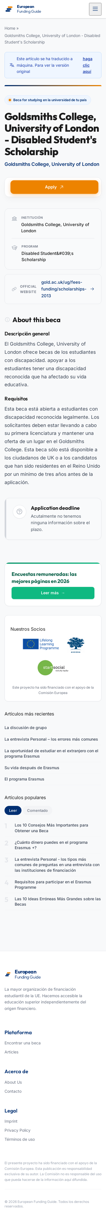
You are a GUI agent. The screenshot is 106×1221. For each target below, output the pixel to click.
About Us (13, 1082)
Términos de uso (20, 1139)
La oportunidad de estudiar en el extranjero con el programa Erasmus (51, 753)
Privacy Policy (18, 1130)
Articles (11, 1051)
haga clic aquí (87, 65)
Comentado (37, 810)
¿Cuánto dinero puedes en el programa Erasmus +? (51, 845)
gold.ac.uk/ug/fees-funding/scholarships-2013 (67, 288)
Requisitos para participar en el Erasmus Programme (53, 884)
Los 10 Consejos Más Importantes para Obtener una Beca (51, 828)
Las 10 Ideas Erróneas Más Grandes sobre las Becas (58, 901)
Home (10, 28)
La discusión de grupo (26, 727)
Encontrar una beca (23, 1042)
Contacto (13, 1091)
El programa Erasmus (24, 779)
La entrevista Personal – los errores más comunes (51, 739)
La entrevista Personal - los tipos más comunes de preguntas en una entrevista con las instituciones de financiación (57, 865)
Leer (15, 810)
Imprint (11, 1121)
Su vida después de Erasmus (32, 767)
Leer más (53, 592)
